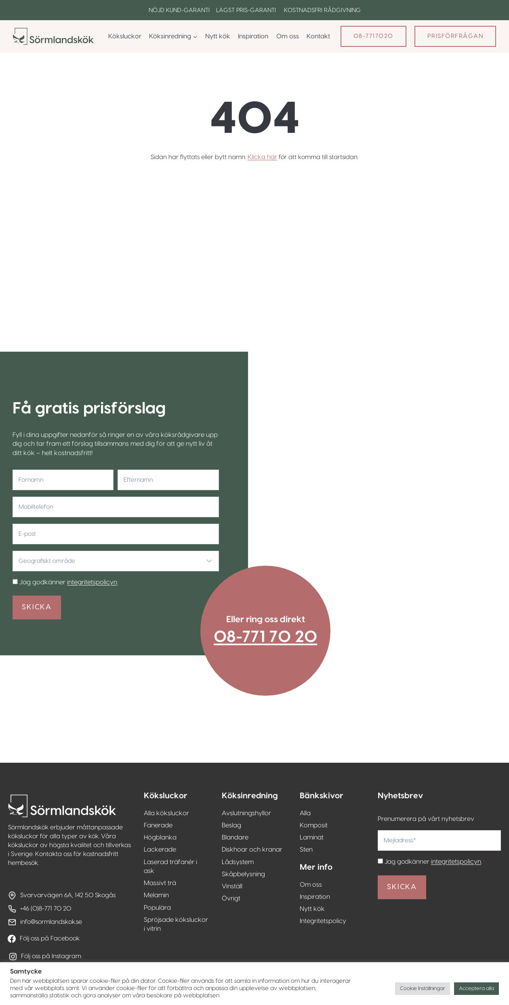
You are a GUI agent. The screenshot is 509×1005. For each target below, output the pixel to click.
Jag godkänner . (67, 553)
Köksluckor (124, 36)
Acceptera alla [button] (476, 988)
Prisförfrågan (455, 36)
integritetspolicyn (89, 553)
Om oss (287, 36)
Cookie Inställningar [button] (422, 988)
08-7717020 (373, 36)
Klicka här (262, 157)
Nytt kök (217, 36)
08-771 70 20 (271, 616)
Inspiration (253, 36)
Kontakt (318, 36)
